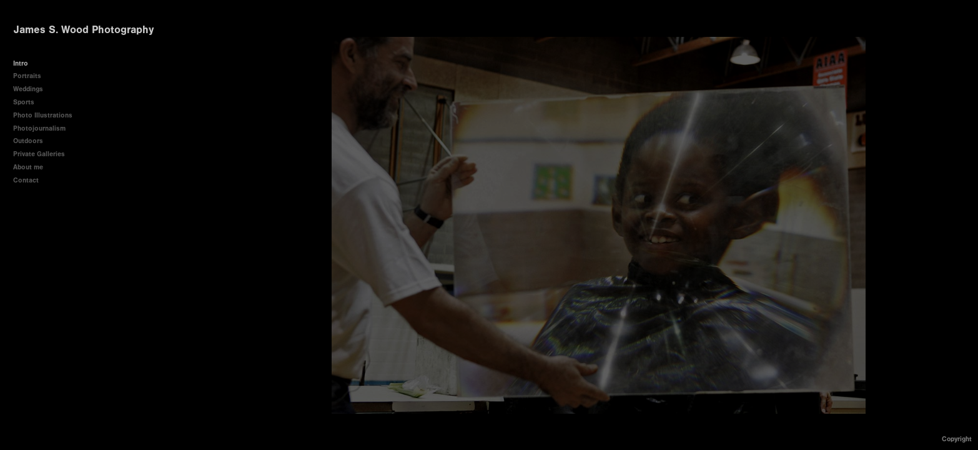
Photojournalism (43, 128)
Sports (23, 102)
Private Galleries (39, 154)
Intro (20, 63)
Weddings (28, 89)
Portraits (27, 76)
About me (28, 167)
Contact (26, 180)
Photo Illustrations (42, 115)
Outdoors (28, 141)
